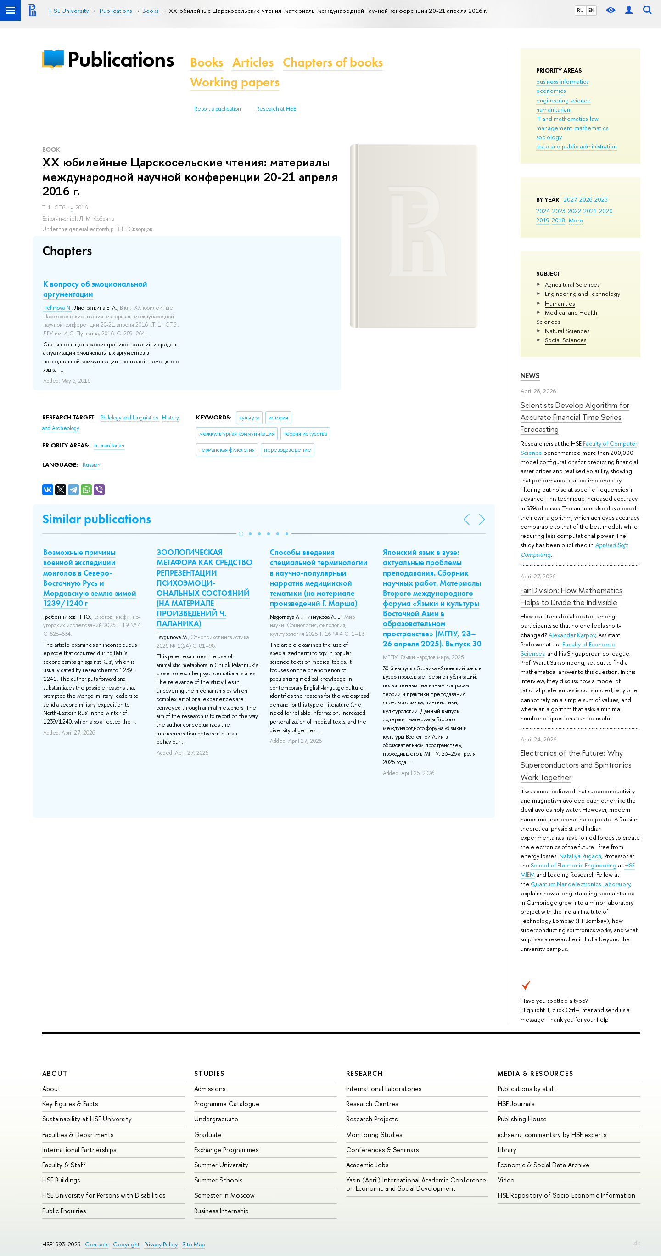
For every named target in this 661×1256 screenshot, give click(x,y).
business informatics (562, 81)
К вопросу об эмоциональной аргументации (95, 289)
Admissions (209, 1088)
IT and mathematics (562, 118)
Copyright (126, 1244)
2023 (559, 211)
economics (551, 90)
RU (580, 10)
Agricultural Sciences (572, 284)
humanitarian (553, 109)
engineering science (563, 100)
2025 (601, 199)
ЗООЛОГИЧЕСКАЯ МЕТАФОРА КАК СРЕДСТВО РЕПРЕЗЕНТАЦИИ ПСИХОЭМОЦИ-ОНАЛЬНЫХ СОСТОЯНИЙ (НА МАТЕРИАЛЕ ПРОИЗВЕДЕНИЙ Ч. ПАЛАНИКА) (204, 587)
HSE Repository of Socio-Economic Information (566, 1195)
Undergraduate (216, 1119)
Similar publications (96, 519)
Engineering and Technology (582, 293)
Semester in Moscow (224, 1195)
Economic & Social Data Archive (543, 1164)
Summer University (221, 1164)
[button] (241, 533)
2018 (558, 220)
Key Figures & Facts (70, 1103)
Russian (92, 465)
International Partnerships (79, 1149)
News (530, 375)
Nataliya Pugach (580, 856)
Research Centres (372, 1103)
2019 (542, 220)
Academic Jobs (367, 1164)
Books (206, 62)
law (594, 118)
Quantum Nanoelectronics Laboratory (580, 884)
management (554, 128)
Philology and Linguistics (130, 417)
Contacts (96, 1244)
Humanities (560, 303)
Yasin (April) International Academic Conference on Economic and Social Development (416, 1184)
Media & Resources (535, 1073)
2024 (543, 211)
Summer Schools (218, 1180)
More (576, 220)
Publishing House (522, 1119)
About (55, 1073)
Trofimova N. (57, 307)
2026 (585, 199)
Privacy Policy (161, 1244)
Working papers (235, 82)
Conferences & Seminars (382, 1149)
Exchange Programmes (226, 1149)
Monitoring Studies (374, 1134)
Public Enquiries (64, 1210)
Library (507, 1149)
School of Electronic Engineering (573, 865)
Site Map (193, 1244)
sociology (549, 137)
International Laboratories (383, 1088)
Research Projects (372, 1119)
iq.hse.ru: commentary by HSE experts (552, 1134)
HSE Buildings (61, 1180)
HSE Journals (516, 1103)
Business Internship (221, 1210)
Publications (120, 59)
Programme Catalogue (226, 1103)
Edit (636, 1242)
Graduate (208, 1134)
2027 (570, 199)
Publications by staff (527, 1088)
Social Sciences (565, 340)
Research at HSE (276, 109)
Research (365, 1073)
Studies (209, 1073)
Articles (253, 62)
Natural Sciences (567, 331)
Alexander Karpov (572, 635)
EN (591, 10)
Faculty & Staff (64, 1164)
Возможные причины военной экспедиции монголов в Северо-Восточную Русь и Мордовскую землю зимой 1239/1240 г (89, 577)
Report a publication (217, 109)
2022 (574, 211)
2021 (590, 211)
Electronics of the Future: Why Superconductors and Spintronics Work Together (576, 764)
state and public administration (576, 146)
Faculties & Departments (77, 1134)
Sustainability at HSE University (87, 1119)
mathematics (591, 128)
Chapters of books (333, 62)
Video (506, 1180)
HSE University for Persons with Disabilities (103, 1195)
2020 (606, 211)
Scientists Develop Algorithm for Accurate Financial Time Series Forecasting (575, 417)
